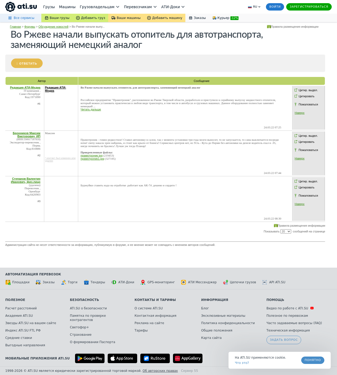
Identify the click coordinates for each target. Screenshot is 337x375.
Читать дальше (91, 109)
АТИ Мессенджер (199, 282)
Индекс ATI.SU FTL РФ (23, 330)
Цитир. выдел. (308, 90)
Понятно (313, 360)
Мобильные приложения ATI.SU (37, 358)
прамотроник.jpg (92, 155)
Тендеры (94, 282)
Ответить (28, 63)
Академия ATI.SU (19, 316)
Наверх (299, 112)
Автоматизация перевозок (33, 274)
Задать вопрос (284, 340)
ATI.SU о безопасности (88, 308)
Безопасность (84, 300)
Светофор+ (79, 327)
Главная (15, 26)
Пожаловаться (308, 104)
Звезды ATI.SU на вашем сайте (30, 323)
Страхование (81, 335)
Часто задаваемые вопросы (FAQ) (294, 323)
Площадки (17, 282)
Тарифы (141, 330)
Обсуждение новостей (53, 26)
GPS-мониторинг (158, 282)
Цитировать (306, 96)
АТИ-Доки (122, 282)
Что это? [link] (242, 363)
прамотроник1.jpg (92, 158)
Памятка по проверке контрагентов (88, 318)
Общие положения (216, 330)
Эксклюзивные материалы (223, 316)
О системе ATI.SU (149, 308)
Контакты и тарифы (155, 300)
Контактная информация (155, 316)
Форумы (29, 26)
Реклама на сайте (149, 323)
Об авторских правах (160, 371)
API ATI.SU (273, 282)
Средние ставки (18, 338)
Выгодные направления (25, 345)
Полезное (15, 300)
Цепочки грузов (239, 282)
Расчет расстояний (21, 308)
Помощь (275, 300)
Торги (69, 282)
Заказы (45, 282)
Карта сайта (211, 338)
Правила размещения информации (295, 26)
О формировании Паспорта (92, 342)
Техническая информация (288, 330)
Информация (214, 300)
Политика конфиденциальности (228, 323)
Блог (205, 308)
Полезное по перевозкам (287, 316)
